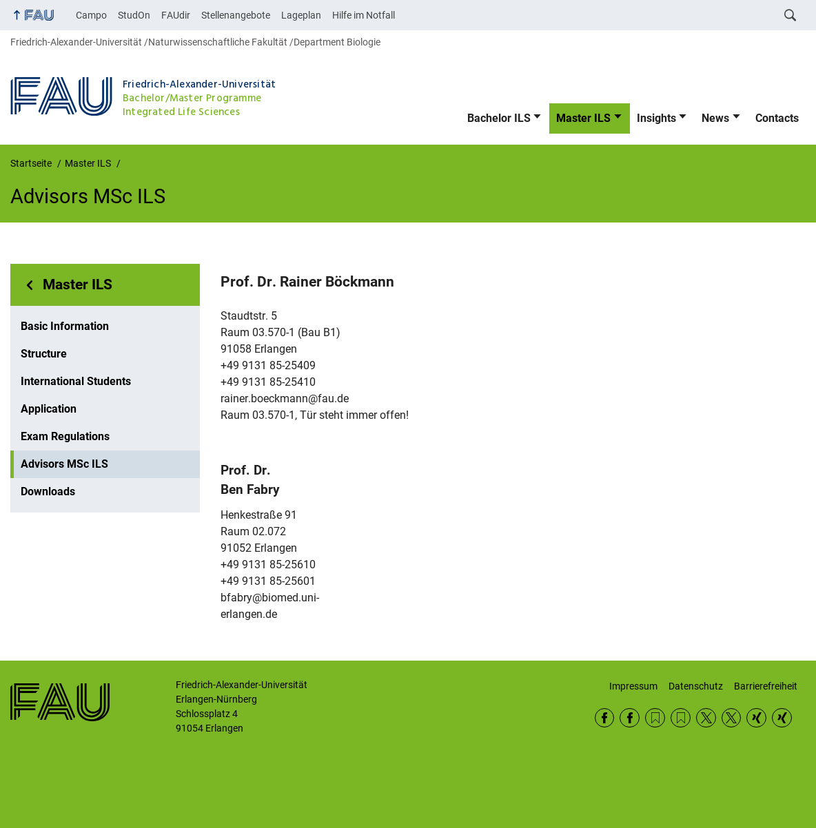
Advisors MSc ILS (64, 463)
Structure (44, 353)
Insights (656, 118)
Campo (91, 15)
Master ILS (583, 118)
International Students (76, 381)
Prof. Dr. (307, 281)
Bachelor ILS (499, 118)
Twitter (706, 718)
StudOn (134, 15)
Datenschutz (696, 686)
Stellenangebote (235, 15)
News (715, 118)
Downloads (48, 491)
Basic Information (65, 326)
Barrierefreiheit (765, 686)
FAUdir (175, 15)
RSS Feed (655, 718)
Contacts (777, 118)
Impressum (633, 686)
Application (48, 408)
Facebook (605, 718)
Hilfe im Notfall (363, 15)
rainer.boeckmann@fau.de (285, 398)
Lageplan (301, 15)
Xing (756, 718)
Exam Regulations (65, 436)
